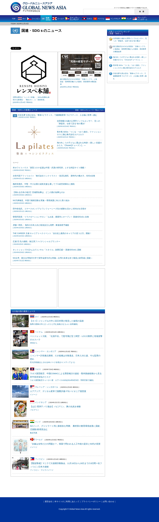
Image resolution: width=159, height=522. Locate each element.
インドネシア (38, 402)
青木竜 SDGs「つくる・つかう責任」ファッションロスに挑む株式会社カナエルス (79, 134)
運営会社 (48, 502)
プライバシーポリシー (91, 502)
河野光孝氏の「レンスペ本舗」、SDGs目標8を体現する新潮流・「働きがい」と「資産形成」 (31, 99)
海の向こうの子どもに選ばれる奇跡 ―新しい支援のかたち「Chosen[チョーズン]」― (79, 145)
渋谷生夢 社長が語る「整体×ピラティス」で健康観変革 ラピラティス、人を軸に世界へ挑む (130, 76)
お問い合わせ (108, 502)
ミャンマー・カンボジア (43, 351)
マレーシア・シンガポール (44, 387)
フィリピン (37, 459)
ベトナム (36, 332)
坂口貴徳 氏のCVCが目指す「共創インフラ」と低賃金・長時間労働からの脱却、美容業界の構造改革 (130, 49)
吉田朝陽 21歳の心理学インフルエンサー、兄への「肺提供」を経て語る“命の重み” (78, 123)
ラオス (35, 369)
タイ (34, 317)
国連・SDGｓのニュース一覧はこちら (89, 110)
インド (35, 422)
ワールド (36, 440)
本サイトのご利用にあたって (67, 502)
